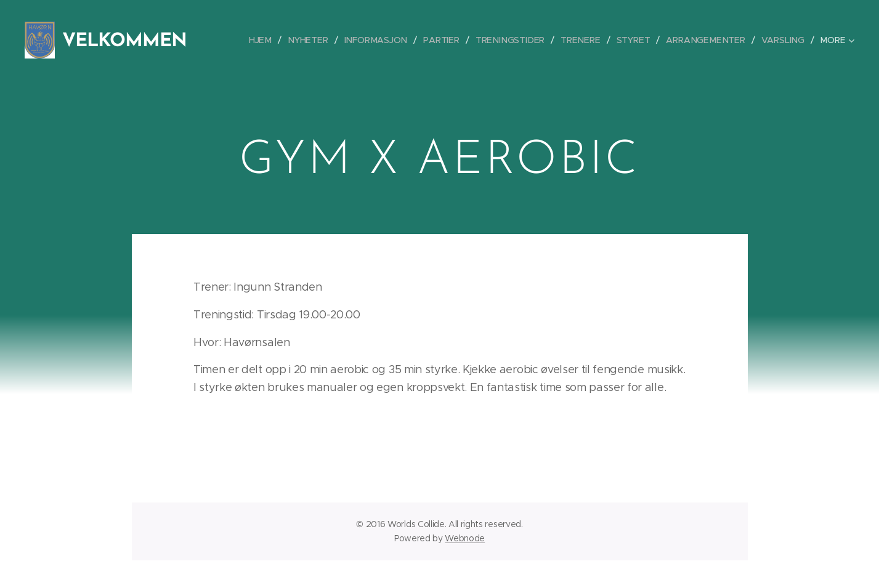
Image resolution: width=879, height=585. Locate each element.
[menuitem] (271, 40)
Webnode (465, 538)
